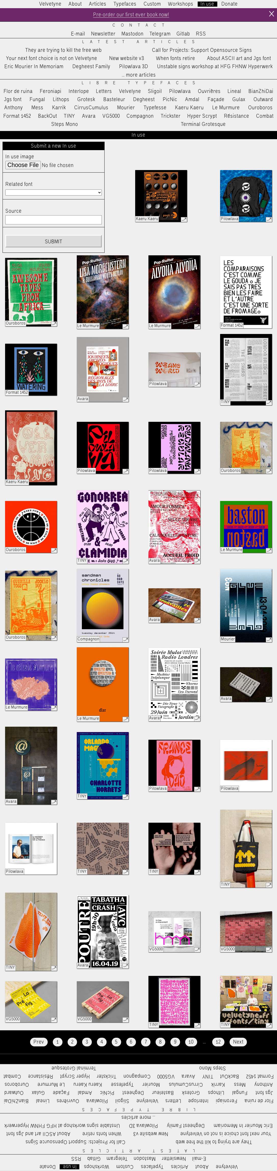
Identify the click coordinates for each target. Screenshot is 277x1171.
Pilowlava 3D (133, 66)
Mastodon (132, 34)
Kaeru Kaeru (189, 107)
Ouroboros (260, 107)
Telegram (160, 34)
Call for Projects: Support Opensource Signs (202, 50)
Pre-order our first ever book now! (131, 14)
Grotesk (86, 99)
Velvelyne (130, 91)
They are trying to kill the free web (63, 50)
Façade (216, 99)
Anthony (13, 107)
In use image (19, 156)
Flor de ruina (18, 91)
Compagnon (140, 116)
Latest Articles (141, 42)
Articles (97, 4)
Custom (152, 4)
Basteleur (114, 99)
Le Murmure (226, 107)
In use (207, 4)
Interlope (79, 91)
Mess (37, 107)
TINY (69, 116)
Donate (229, 4)
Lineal (234, 91)
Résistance (236, 116)
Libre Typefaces (141, 83)
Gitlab (183, 34)
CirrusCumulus (91, 107)
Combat (265, 116)
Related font (19, 184)
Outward (263, 99)
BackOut (47, 116)
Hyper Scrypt (202, 116)
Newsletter (103, 34)
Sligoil (155, 91)
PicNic (170, 99)
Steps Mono (64, 124)
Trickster (171, 116)
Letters (104, 91)
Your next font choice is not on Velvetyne (51, 58)
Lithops (61, 99)
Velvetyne (50, 4)
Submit (53, 242)
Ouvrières (209, 91)
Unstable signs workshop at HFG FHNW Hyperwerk (215, 66)
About (75, 4)
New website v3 (126, 58)
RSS (201, 34)
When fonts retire (175, 58)
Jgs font (13, 99)
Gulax (239, 99)
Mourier (126, 107)
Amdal (192, 99)
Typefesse (155, 107)
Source (13, 211)
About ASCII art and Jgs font (239, 58)
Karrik (59, 107)
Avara (89, 116)
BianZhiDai (260, 91)
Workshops (180, 4)
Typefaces (125, 4)
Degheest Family (91, 66)
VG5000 (111, 116)
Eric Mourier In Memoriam (34, 66)
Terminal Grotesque (203, 124)
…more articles (138, 75)
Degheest (144, 99)
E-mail (78, 34)
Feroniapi (50, 91)
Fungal (37, 99)
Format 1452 (17, 116)
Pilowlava (180, 91)
